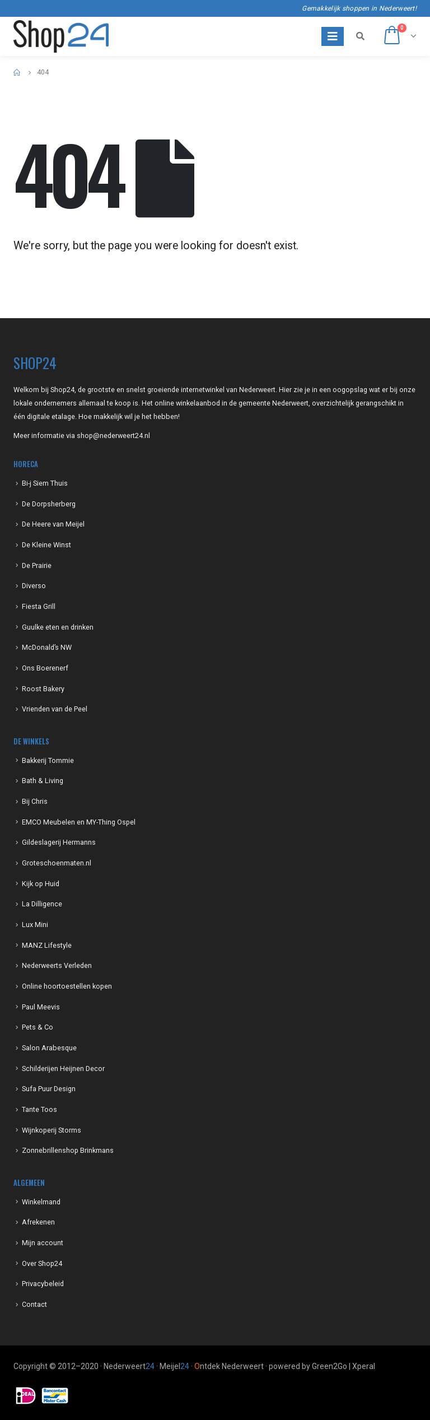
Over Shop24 (42, 1263)
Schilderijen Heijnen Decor (63, 1068)
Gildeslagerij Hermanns (59, 842)
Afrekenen (38, 1222)
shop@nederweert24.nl (113, 435)
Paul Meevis (41, 1007)
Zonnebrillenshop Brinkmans (68, 1150)
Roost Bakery (43, 689)
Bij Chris (35, 801)
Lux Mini (35, 924)
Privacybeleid (43, 1283)
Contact (34, 1304)
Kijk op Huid (40, 883)
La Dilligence (42, 904)
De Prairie (37, 565)
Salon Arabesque (49, 1048)
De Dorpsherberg (49, 504)
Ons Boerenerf (45, 668)
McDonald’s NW (47, 647)
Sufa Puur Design (49, 1088)
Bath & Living (42, 780)
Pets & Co (37, 1027)
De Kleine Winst (46, 545)
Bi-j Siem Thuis (45, 483)
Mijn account (42, 1243)
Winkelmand (41, 1202)
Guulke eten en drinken (58, 627)
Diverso (34, 585)
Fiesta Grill (38, 606)
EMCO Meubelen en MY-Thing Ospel (78, 822)
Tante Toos (39, 1109)
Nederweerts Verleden (57, 965)
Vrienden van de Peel (54, 709)
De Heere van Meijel (53, 524)
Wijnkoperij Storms (51, 1130)
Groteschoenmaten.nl (56, 863)
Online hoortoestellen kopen (67, 986)
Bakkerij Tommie (48, 760)
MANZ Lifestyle (47, 945)
